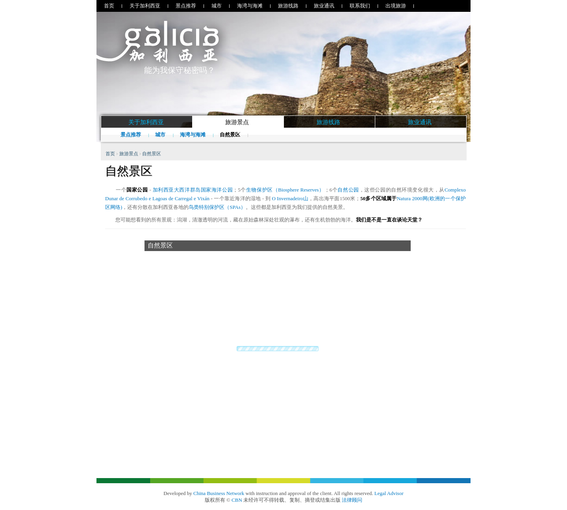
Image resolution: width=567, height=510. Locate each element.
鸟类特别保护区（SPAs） (217, 207)
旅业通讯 (324, 6)
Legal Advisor (389, 493)
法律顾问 (352, 500)
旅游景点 (128, 153)
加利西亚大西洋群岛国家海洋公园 (193, 190)
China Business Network (218, 493)
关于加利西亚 (145, 6)
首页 (109, 6)
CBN (237, 500)
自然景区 (230, 135)
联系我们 (360, 6)
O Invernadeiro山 (290, 198)
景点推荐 (186, 6)
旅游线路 (288, 6)
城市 (216, 6)
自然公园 (348, 190)
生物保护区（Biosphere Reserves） (285, 190)
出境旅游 (395, 6)
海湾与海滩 (250, 6)
